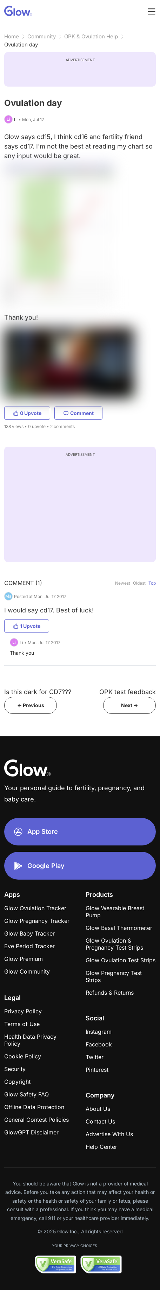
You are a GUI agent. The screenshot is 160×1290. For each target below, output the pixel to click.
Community (41, 36)
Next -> (129, 705)
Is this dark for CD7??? (37, 692)
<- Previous (30, 705)
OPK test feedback (127, 692)
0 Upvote (27, 413)
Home (11, 36)
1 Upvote (26, 626)
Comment (78, 413)
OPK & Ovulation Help (91, 36)
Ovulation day (21, 44)
